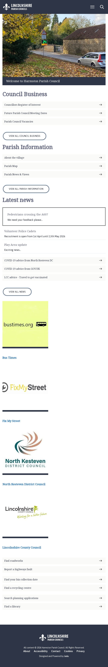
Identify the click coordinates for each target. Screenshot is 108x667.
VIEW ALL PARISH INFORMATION (26, 189)
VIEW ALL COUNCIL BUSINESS (24, 136)
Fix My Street (11, 421)
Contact (55, 651)
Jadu (66, 656)
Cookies (68, 651)
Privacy (81, 651)
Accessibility (41, 651)
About (26, 651)
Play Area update (15, 245)
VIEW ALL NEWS (17, 291)
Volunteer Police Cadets (20, 231)
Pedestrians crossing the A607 (27, 214)
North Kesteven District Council (23, 484)
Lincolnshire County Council (21, 547)
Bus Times (9, 357)
